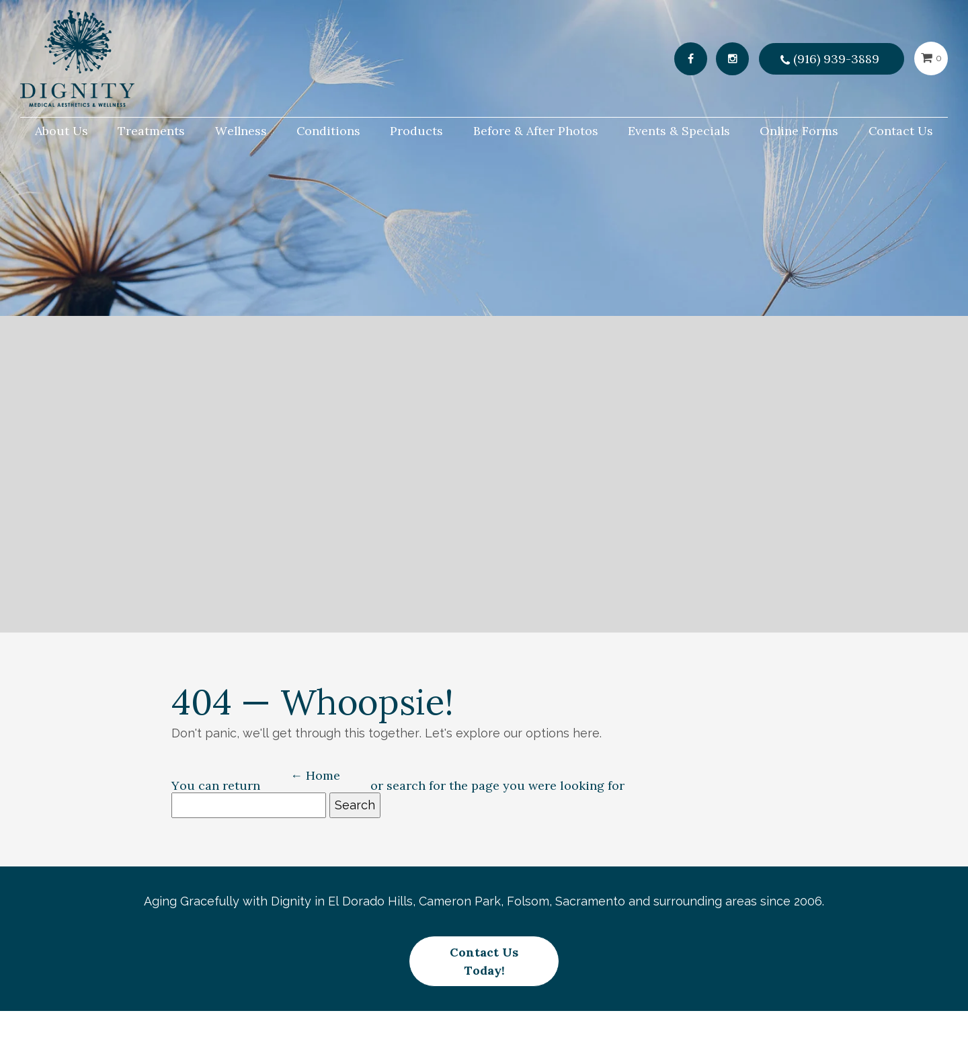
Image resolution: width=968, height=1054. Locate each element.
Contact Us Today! (484, 953)
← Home (315, 775)
